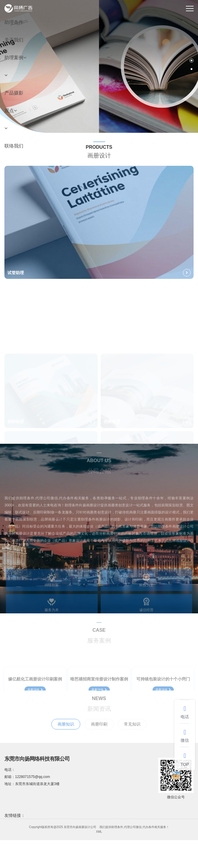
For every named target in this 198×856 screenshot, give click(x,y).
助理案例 (15, 57)
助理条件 (13, 22)
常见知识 (132, 730)
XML (99, 831)
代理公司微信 (133, 827)
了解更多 (16, 548)
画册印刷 (99, 730)
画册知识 (66, 730)
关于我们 (13, 39)
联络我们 (13, 145)
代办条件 (148, 827)
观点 (10, 110)
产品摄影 (13, 92)
